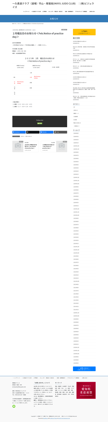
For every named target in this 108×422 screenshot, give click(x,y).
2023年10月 (76, 215)
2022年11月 (76, 250)
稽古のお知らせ (29, 136)
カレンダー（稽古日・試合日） (47, 378)
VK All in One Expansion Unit (64, 418)
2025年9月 (76, 152)
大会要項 (76, 116)
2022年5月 (76, 268)
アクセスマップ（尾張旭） (73, 378)
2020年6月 (76, 328)
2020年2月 (76, 341)
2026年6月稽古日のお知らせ (79, 41)
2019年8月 (76, 360)
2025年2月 (76, 171)
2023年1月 (76, 243)
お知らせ (64, 29)
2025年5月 (76, 161)
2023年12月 (76, 209)
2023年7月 (76, 224)
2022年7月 (76, 262)
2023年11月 (76, 212)
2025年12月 (76, 146)
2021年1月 (76, 309)
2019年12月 (76, 347)
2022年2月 (76, 275)
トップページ (17, 378)
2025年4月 (76, 164)
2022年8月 (76, 259)
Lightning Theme (53, 418)
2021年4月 (76, 300)
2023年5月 (76, 231)
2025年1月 (76, 174)
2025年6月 (76, 158)
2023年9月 (76, 218)
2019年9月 (76, 357)
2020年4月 (76, 334)
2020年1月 (76, 344)
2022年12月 (76, 246)
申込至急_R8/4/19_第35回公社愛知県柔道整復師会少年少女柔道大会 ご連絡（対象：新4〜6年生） (84, 89)
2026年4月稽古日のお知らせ (79, 82)
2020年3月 (76, 338)
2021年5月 (76, 297)
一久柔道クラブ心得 (26, 378)
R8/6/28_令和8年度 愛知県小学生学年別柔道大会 (84, 47)
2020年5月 (76, 331)
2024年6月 (76, 196)
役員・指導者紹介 (61, 378)
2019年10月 (76, 353)
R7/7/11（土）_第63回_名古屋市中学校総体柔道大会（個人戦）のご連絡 (84, 59)
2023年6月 (76, 227)
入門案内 (36, 378)
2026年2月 (76, 139)
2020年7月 (76, 325)
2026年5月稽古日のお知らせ (79, 77)
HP (74, 107)
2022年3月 (76, 272)
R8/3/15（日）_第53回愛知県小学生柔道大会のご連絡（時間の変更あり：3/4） (84, 97)
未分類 (75, 119)
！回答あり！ (77, 126)
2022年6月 (76, 265)
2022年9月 (76, 256)
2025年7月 (76, 155)
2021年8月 (76, 287)
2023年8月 (76, 221)
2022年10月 (76, 253)
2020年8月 (76, 322)
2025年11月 (76, 149)
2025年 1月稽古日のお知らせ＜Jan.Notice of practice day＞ (31, 146)
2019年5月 (76, 363)
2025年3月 (76, 168)
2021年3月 (76, 303)
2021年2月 (76, 306)
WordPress (45, 418)
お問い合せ (84, 378)
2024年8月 (76, 190)
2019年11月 (76, 350)
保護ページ (76, 113)
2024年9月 (76, 187)
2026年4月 (76, 133)
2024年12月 (76, 177)
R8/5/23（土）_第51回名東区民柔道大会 (82, 66)
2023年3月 (76, 237)
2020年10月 (76, 316)
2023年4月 (76, 234)
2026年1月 (76, 143)
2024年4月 (76, 199)
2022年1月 (76, 278)
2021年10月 (76, 281)
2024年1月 (76, 205)
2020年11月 (76, 312)
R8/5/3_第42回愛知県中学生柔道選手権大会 (83, 71)
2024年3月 (76, 202)
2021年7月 (76, 290)
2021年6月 (76, 294)
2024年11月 (76, 180)
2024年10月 (76, 183)
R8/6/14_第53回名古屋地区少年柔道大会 (82, 53)
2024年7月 (76, 193)
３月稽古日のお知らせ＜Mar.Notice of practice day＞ (48, 146)
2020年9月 (76, 319)
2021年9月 (76, 284)
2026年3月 (76, 136)
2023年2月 (76, 240)
